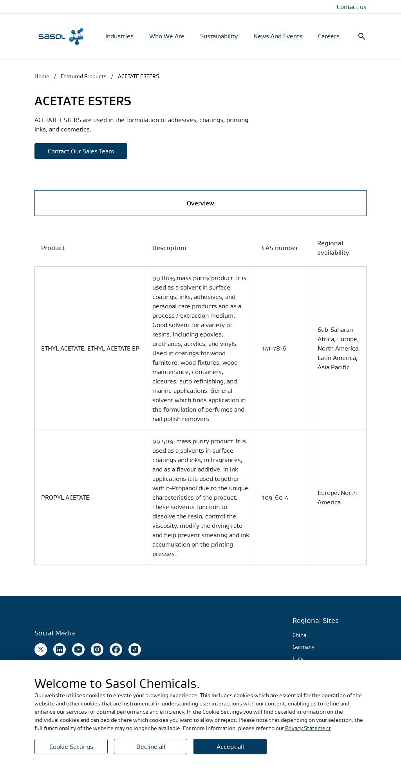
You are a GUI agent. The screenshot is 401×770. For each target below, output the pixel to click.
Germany (303, 646)
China (299, 635)
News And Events (277, 36)
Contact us (352, 7)
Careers (329, 36)
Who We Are (166, 36)
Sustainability (219, 36)
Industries (119, 36)
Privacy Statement (308, 728)
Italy (298, 658)
